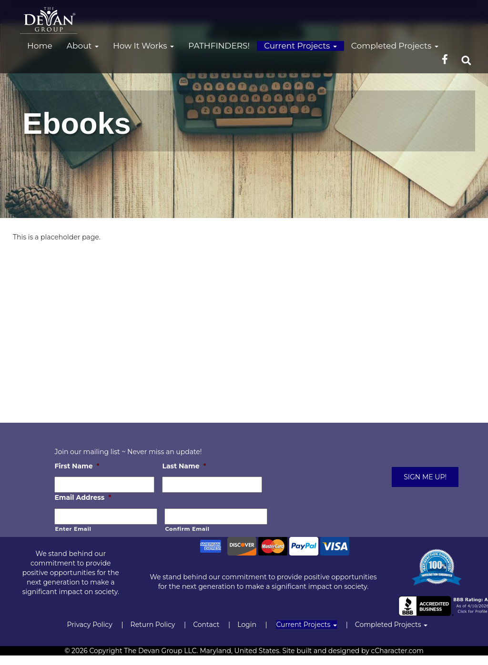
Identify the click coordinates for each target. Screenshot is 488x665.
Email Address (82, 497)
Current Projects (300, 45)
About (83, 45)
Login (246, 624)
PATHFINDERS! (219, 45)
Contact (206, 624)
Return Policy (153, 624)
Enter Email (73, 529)
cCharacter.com (397, 650)
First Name (76, 466)
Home (39, 45)
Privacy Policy (89, 624)
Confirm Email (187, 529)
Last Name (184, 466)
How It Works (143, 45)
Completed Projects (394, 45)
